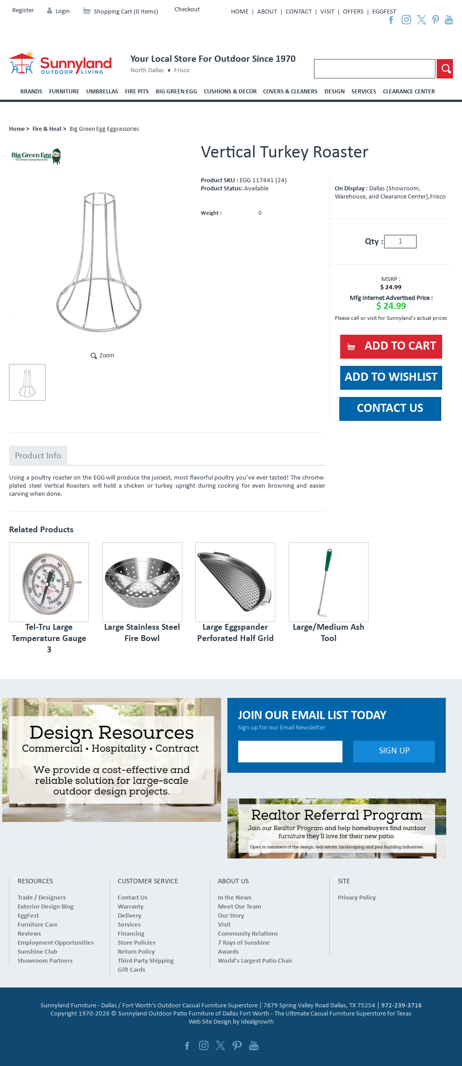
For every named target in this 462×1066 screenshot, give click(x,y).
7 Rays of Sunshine (244, 943)
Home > (19, 129)
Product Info (38, 456)
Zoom (107, 355)
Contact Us (133, 898)
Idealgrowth (257, 1022)
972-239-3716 (401, 1005)
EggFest (384, 12)
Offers (353, 12)
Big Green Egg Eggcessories (104, 129)
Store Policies (137, 943)
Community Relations (248, 934)
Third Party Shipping (146, 961)
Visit (327, 12)
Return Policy (136, 952)
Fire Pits (137, 91)
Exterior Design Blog (46, 907)
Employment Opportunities (56, 943)
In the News (234, 898)
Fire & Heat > (49, 129)
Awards (228, 952)
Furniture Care (38, 925)
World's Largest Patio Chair (255, 961)
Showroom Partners (45, 961)
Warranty (130, 907)
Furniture (64, 91)
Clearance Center (409, 91)
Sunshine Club (37, 952)
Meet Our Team (239, 907)
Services (363, 91)
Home (240, 12)
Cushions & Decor (230, 91)
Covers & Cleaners (290, 91)
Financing (131, 934)
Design (334, 91)
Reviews (29, 934)
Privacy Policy (357, 898)
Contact (299, 12)
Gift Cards (131, 970)
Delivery (129, 916)
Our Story (231, 916)
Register (23, 10)
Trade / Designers (42, 898)
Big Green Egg (176, 91)
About (267, 12)
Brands (31, 91)
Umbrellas (102, 91)
